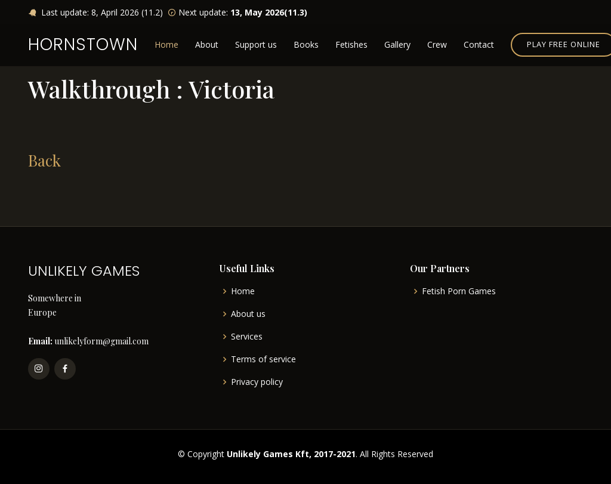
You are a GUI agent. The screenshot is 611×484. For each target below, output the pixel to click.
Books (306, 44)
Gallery (397, 44)
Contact (479, 44)
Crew (437, 44)
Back (44, 160)
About (206, 44)
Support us (256, 44)
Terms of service (263, 359)
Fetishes (351, 44)
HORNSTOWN (83, 44)
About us (248, 314)
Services (247, 336)
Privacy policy (257, 382)
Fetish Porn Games (459, 291)
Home (166, 44)
